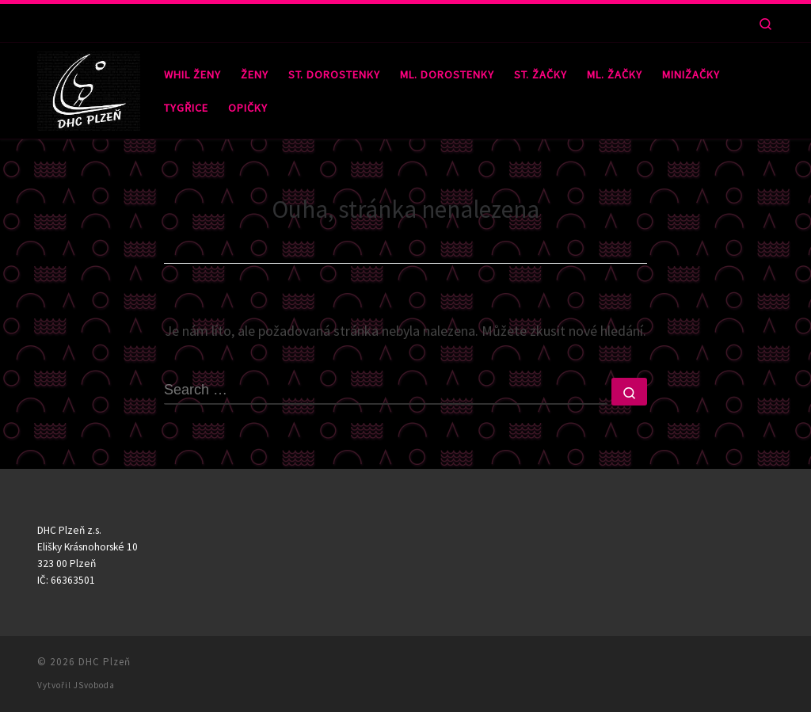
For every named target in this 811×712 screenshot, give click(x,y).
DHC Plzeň (104, 661)
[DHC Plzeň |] (88, 87)
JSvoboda (94, 685)
